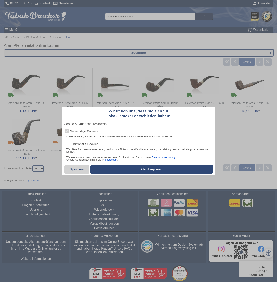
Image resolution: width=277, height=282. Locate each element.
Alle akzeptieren (151, 169)
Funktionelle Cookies (84, 144)
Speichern (77, 169)
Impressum (111, 159)
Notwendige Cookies (84, 131)
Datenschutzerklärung (163, 157)
